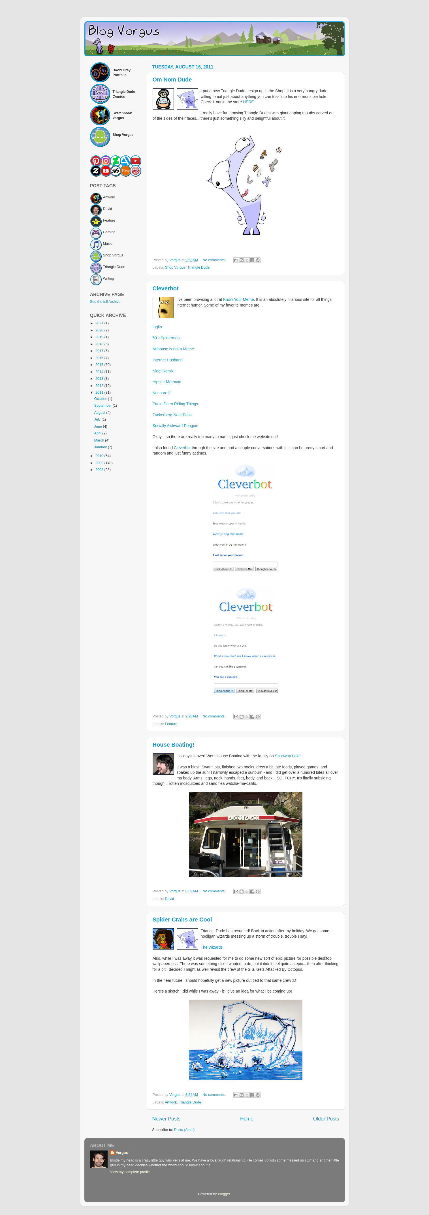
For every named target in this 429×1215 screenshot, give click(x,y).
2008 (99, 470)
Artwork (171, 1102)
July (98, 419)
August (100, 413)
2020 (99, 330)
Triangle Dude (198, 267)
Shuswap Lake (288, 756)
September (103, 406)
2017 (99, 351)
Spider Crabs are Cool (182, 919)
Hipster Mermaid (167, 382)
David (169, 899)
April (98, 433)
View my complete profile (130, 1172)
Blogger (224, 1194)
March (99, 440)
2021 (99, 323)
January (101, 447)
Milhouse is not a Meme (173, 349)
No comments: (214, 260)
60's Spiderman (166, 338)
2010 (99, 456)
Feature (171, 724)
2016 (99, 358)
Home (246, 1119)
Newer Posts (166, 1119)
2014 (99, 372)
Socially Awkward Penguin (176, 425)
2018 (99, 344)
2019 (99, 337)
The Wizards (212, 947)
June (98, 426)
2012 (99, 386)
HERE (248, 102)
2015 (99, 365)
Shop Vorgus (175, 267)
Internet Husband (168, 360)
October (101, 399)
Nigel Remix (163, 371)
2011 (99, 393)
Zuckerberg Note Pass (172, 415)
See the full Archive (105, 302)
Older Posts (326, 1119)
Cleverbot (166, 288)
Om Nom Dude (172, 79)
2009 (99, 463)
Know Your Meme (238, 299)
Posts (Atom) (184, 1130)
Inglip (157, 327)
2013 (99, 379)
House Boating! (174, 745)
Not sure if (161, 393)
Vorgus (122, 1153)
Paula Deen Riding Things (175, 404)
